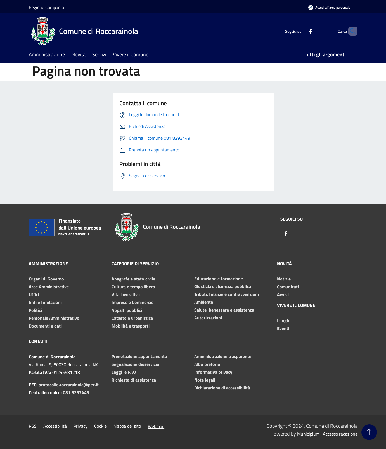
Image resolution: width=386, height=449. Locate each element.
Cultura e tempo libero (133, 286)
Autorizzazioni (208, 317)
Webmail (156, 426)
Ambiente (203, 302)
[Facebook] (301, 31)
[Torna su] (369, 432)
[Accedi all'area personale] (329, 7)
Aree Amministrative (49, 286)
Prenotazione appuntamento (139, 356)
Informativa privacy (213, 372)
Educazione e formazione (218, 278)
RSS (33, 426)
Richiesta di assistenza (134, 379)
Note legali (204, 379)
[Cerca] (350, 31)
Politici (35, 310)
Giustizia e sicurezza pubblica (222, 286)
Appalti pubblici (127, 310)
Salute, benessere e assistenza (224, 310)
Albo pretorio (207, 364)
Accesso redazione (340, 434)
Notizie (284, 278)
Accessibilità (55, 426)
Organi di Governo (46, 278)
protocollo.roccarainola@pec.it (69, 384)
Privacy (80, 426)
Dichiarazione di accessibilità (222, 387)
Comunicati (288, 286)
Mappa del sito (127, 426)
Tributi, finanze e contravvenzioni (226, 294)
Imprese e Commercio (133, 302)
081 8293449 (76, 392)
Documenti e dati (45, 325)
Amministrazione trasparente (222, 356)
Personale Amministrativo (54, 318)
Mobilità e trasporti (131, 325)
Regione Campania (46, 7)
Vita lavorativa (126, 294)
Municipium (308, 434)
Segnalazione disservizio (135, 364)
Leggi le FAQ (124, 372)
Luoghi (283, 320)
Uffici (34, 294)
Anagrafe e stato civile (133, 278)
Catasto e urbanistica (132, 318)
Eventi (283, 328)
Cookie (100, 426)
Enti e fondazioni (45, 302)
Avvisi (283, 294)
